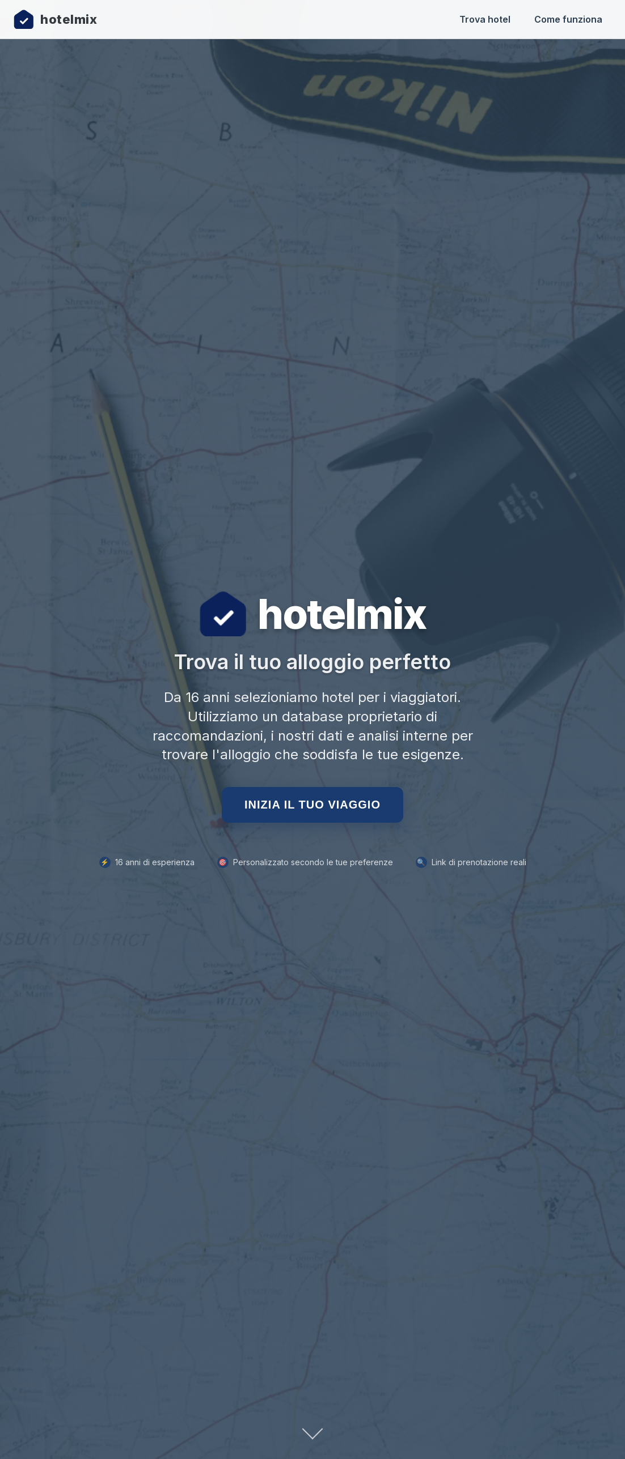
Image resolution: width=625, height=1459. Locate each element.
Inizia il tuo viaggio (312, 804)
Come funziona (568, 19)
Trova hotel (484, 19)
